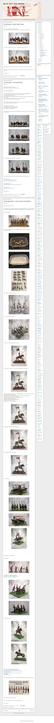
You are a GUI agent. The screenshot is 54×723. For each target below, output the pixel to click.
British (38, 344)
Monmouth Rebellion (39, 386)
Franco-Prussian (38, 231)
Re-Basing (39, 257)
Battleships (39, 276)
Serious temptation (39, 263)
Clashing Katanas (38, 348)
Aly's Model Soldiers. (47, 132)
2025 (39, 25)
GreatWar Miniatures (39, 370)
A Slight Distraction (39, 245)
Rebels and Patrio (39, 403)
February (41, 47)
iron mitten (40, 119)
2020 (39, 32)
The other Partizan (39, 266)
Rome (38, 407)
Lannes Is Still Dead (42, 116)
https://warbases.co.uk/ (11, 188)
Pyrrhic (38, 399)
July (40, 40)
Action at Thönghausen (42, 83)
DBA (38, 279)
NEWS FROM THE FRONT (43, 78)
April (40, 44)
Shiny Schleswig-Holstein (39, 302)
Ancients (38, 274)
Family (38, 192)
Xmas (38, 172)
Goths (38, 367)
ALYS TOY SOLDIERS (13, 4)
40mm (38, 320)
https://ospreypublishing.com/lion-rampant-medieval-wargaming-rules (14, 94)
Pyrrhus (38, 297)
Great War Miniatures (39, 286)
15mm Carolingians (39, 217)
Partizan (38, 147)
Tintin (38, 308)
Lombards (39, 377)
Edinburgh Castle (39, 284)
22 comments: (16, 75)
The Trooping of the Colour (39, 421)
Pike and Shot (39, 396)
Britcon (38, 337)
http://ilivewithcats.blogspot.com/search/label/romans (12, 99)
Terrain (38, 163)
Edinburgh (39, 281)
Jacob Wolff (39, 373)
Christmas (39, 220)
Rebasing (38, 259)
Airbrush (38, 326)
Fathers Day (39, 356)
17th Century (39, 316)
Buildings (38, 246)
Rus (38, 261)
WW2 (38, 225)
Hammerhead (39, 288)
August (40, 39)
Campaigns (39, 227)
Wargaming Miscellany (42, 94)
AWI (38, 322)
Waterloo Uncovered (39, 435)
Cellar (38, 345)
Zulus (38, 437)
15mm (38, 190)
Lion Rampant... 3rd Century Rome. (13, 82)
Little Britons (39, 251)
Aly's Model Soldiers (39, 328)
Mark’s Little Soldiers (39, 382)
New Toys (39, 165)
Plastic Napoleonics (39, 211)
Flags (38, 359)
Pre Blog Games (38, 256)
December (41, 33)
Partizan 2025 (39, 392)
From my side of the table (39, 135)
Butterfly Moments (38, 249)
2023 (39, 28)
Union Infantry (39, 432)
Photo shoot (39, 253)
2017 (39, 61)
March (40, 46)
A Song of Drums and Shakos (39, 152)
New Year (39, 233)
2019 (39, 58)
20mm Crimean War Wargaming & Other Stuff (43, 99)
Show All (49, 122)
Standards (39, 413)
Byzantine (39, 278)
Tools (38, 426)
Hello (38, 372)
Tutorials (38, 240)
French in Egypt (38, 363)
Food (38, 361)
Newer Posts (6, 710)
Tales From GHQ (41, 82)
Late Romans (39, 161)
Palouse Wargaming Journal (43, 115)
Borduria (38, 335)
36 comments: (16, 194)
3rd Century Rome (9, 195)
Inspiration (39, 194)
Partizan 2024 (39, 389)
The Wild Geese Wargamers (39, 214)
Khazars (38, 294)
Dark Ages (39, 350)
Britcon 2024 (39, 341)
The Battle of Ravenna (42, 87)
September (41, 37)
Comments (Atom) (21, 713)
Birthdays (38, 180)
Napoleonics (39, 132)
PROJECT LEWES (42, 104)
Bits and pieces (39, 188)
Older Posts (32, 710)
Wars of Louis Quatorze (43, 109)
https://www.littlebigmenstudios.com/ (16, 184)
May (40, 43)
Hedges (38, 290)
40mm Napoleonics (39, 185)
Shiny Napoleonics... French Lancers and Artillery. (17, 201)
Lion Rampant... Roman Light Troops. (14, 24)
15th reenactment (39, 313)
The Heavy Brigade (39, 416)
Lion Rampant (14, 195)
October (40, 36)
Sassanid (18, 195)
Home (19, 710)
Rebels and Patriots (39, 405)
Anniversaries (39, 333)
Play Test (40, 120)
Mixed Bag (40, 79)
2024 (39, 26)
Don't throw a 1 (41, 90)
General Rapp (39, 365)
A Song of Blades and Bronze (39, 198)
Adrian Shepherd (39, 324)
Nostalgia (38, 208)
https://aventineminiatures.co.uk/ (12, 180)
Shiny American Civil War (39, 223)
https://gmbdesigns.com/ (7, 674)
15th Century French (39, 311)
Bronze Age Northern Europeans (39, 203)
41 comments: (16, 705)
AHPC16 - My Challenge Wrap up (44, 91)
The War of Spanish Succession (39, 141)
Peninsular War (39, 176)
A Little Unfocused (39, 270)
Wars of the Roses (39, 170)
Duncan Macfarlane (39, 355)
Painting (38, 388)
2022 (39, 29)
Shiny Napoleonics (39, 129)
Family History (39, 206)
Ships (38, 409)
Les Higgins (39, 375)
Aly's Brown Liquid (47, 129)
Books (38, 127)
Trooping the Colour (39, 430)
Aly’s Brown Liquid (39, 331)
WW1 (38, 149)
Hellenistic (39, 292)
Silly (38, 305)
